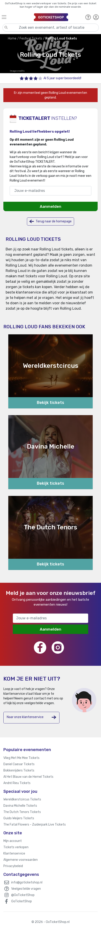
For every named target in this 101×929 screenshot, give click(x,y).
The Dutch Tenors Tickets (22, 812)
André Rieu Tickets (17, 783)
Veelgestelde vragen (26, 889)
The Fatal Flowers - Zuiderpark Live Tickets (34, 824)
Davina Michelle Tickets (20, 806)
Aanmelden (50, 206)
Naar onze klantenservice (31, 717)
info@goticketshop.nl (26, 882)
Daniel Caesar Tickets (19, 764)
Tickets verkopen (16, 847)
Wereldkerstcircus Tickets (22, 799)
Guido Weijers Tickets (18, 818)
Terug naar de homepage (50, 221)
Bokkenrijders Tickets (18, 770)
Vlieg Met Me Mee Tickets (21, 758)
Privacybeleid (13, 866)
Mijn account (12, 841)
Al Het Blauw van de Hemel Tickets (28, 777)
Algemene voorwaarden (20, 860)
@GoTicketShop (23, 895)
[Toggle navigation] (15, 17)
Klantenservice (14, 853)
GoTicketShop (21, 901)
